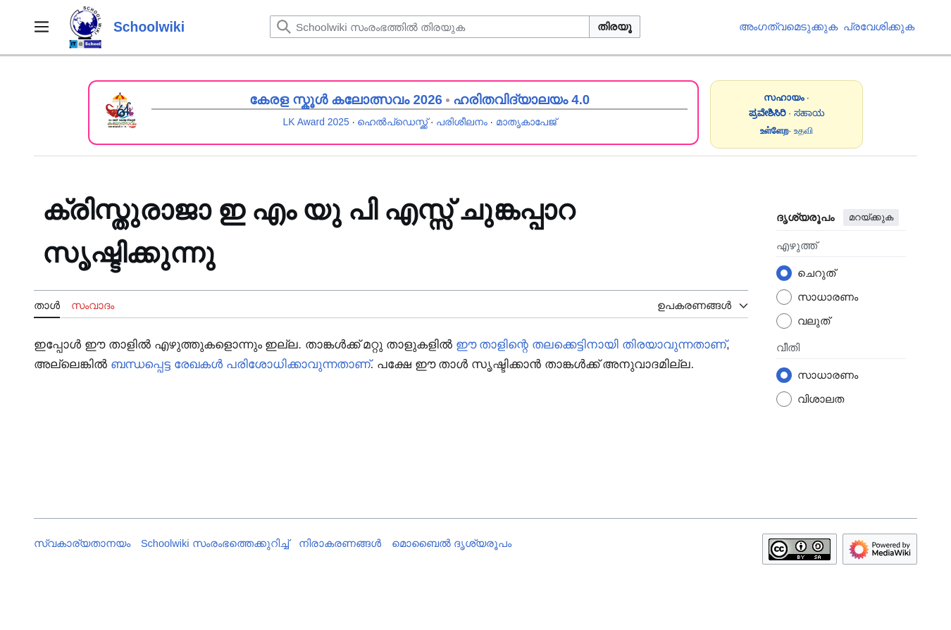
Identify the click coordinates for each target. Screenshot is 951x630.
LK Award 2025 (316, 121)
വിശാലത (820, 399)
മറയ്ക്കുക (871, 217)
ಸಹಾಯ (809, 113)
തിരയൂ (614, 26)
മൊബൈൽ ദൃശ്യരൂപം (451, 543)
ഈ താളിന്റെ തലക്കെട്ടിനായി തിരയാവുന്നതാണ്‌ (591, 344)
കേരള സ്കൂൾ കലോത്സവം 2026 (345, 99)
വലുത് (813, 321)
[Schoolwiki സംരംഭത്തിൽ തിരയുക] (430, 26)
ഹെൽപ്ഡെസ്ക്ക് (392, 121)
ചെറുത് (816, 273)
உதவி (803, 130)
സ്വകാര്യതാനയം (82, 543)
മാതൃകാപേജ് (526, 121)
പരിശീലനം (461, 121)
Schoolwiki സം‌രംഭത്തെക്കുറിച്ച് (215, 543)
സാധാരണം (827, 297)
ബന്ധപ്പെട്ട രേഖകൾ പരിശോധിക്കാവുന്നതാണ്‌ (240, 364)
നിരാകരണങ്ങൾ (340, 543)
